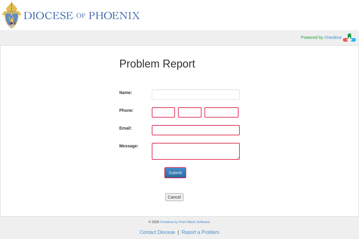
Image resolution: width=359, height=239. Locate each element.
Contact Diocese (157, 232)
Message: (129, 145)
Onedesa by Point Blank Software (185, 222)
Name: (125, 92)
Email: (125, 128)
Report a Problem (200, 232)
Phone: (126, 110)
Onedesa (340, 37)
